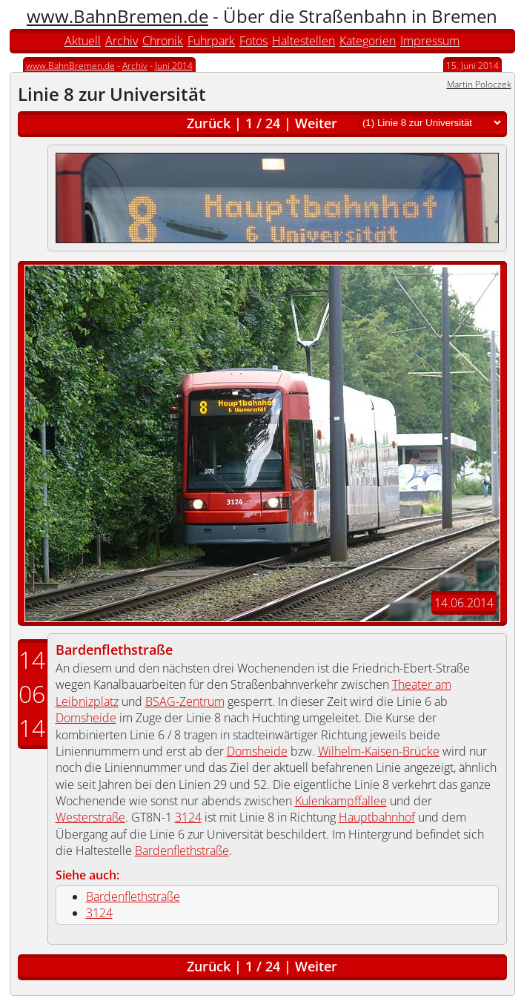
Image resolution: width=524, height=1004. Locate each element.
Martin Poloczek (479, 84)
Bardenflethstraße (114, 649)
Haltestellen (303, 41)
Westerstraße (90, 817)
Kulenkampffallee (341, 801)
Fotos (253, 41)
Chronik (162, 41)
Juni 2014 (174, 65)
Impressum (430, 41)
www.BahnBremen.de (117, 16)
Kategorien (367, 41)
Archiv (121, 41)
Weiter (316, 123)
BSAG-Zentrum (185, 701)
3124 (188, 817)
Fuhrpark (211, 41)
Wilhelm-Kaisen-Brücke (379, 751)
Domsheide (86, 718)
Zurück (209, 123)
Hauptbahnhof (377, 817)
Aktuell (82, 41)
